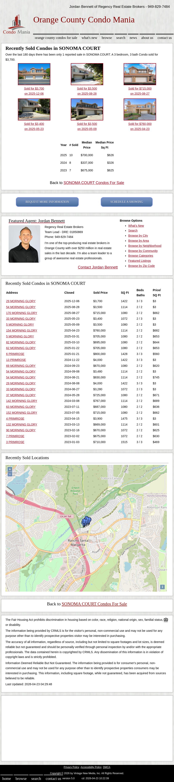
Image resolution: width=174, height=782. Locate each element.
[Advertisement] (87, 727)
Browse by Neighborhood (144, 245)
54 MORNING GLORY (21, 307)
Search (120, 38)
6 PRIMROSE (15, 354)
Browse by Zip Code (141, 265)
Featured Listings (139, 260)
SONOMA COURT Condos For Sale (94, 183)
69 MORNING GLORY (21, 365)
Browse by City (138, 235)
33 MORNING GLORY (21, 318)
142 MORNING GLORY (21, 401)
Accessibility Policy (91, 767)
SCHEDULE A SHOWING (126, 201)
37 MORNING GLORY (21, 395)
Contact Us (165, 38)
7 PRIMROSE (15, 436)
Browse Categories (140, 255)
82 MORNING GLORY (21, 342)
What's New (89, 38)
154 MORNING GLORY (21, 330)
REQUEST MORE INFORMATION (47, 201)
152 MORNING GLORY (21, 412)
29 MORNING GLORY (21, 301)
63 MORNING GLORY (21, 406)
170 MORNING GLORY (21, 313)
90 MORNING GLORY (21, 430)
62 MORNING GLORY (21, 348)
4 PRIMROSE (15, 418)
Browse (107, 38)
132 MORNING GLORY (21, 424)
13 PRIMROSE (16, 360)
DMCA (106, 767)
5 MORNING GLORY (20, 324)
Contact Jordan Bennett (98, 267)
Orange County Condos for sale (56, 38)
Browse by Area (138, 240)
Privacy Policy (71, 767)
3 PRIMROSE (15, 442)
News (133, 38)
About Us (147, 38)
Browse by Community (143, 250)
